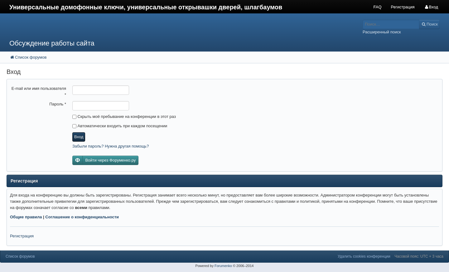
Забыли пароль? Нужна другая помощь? (110, 146)
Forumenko (223, 266)
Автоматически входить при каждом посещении (119, 126)
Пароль (57, 104)
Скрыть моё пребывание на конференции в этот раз (124, 116)
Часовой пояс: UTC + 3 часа (418, 256)
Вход (78, 136)
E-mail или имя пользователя (39, 91)
